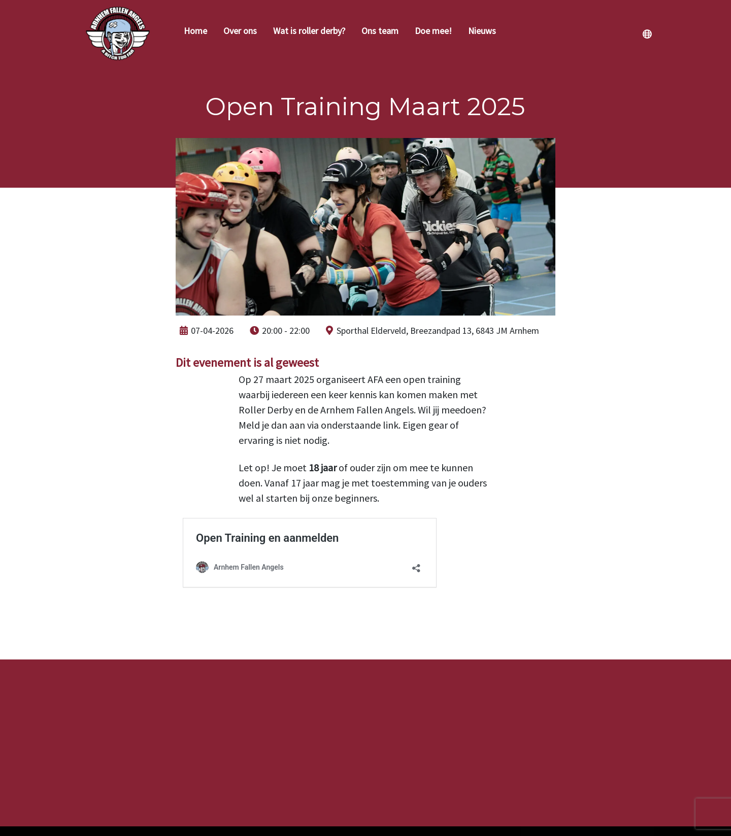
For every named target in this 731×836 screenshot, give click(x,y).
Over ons (240, 31)
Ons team (379, 31)
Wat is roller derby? (309, 31)
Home (195, 31)
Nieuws (482, 31)
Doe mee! (433, 31)
